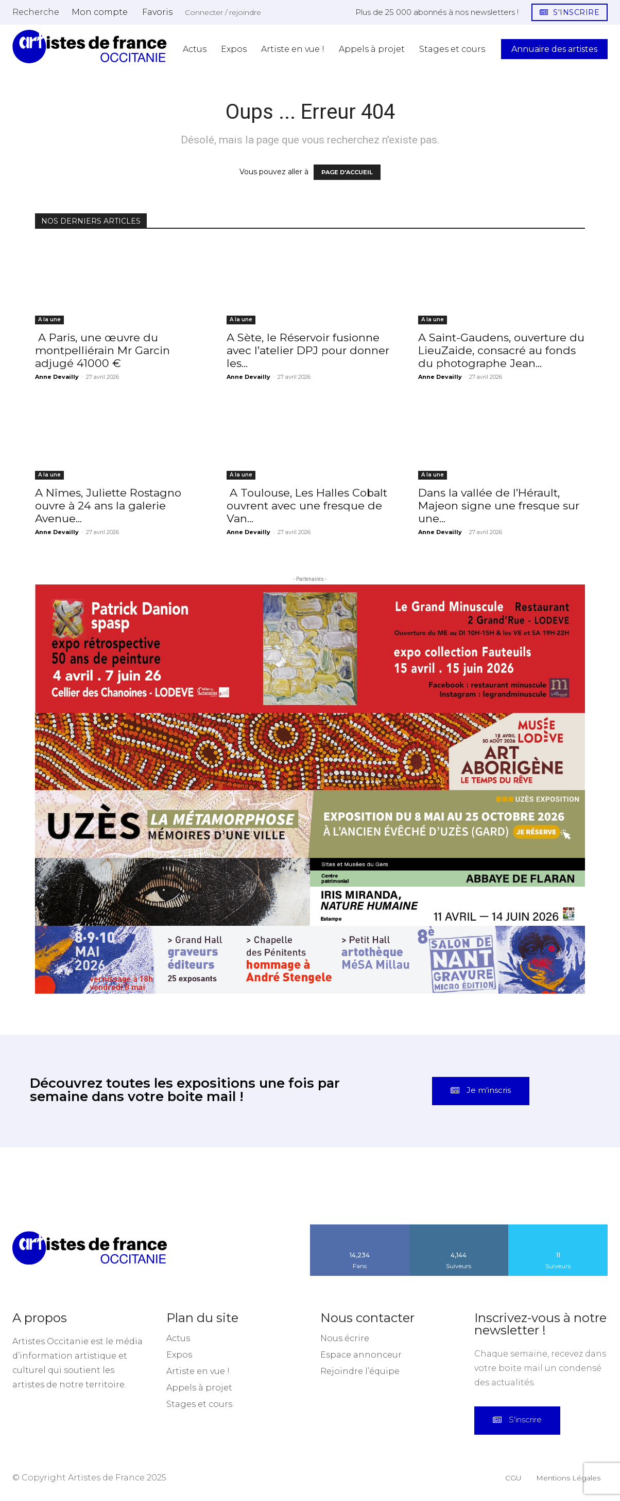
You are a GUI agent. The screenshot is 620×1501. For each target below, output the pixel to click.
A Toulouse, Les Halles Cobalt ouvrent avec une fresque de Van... (307, 505)
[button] (35, 12)
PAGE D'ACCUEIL (347, 172)
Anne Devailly (57, 376)
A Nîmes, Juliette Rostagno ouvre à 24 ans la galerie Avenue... (108, 505)
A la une (49, 319)
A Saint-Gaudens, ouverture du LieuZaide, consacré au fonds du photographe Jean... (501, 350)
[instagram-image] (39, 1186)
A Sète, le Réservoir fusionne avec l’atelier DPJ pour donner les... (308, 350)
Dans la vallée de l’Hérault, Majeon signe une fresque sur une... (498, 505)
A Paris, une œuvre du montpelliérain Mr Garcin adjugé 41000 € (102, 350)
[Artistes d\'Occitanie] (89, 46)
